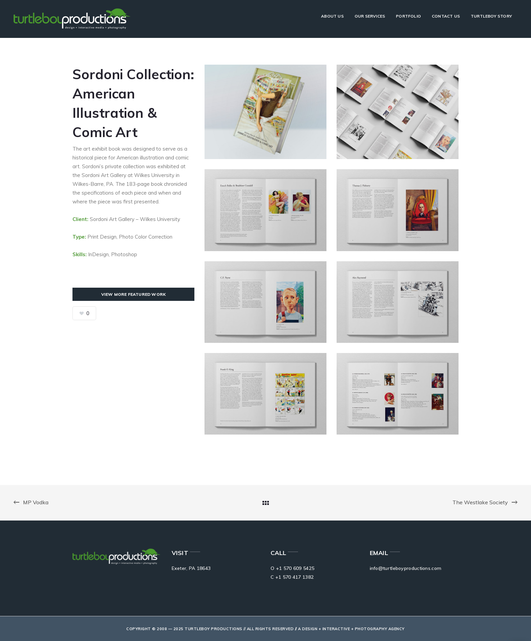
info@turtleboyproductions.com (406, 568)
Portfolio (408, 16)
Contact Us (446, 16)
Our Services (370, 16)
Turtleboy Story (491, 16)
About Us (332, 16)
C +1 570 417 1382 (292, 577)
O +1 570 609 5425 (292, 568)
